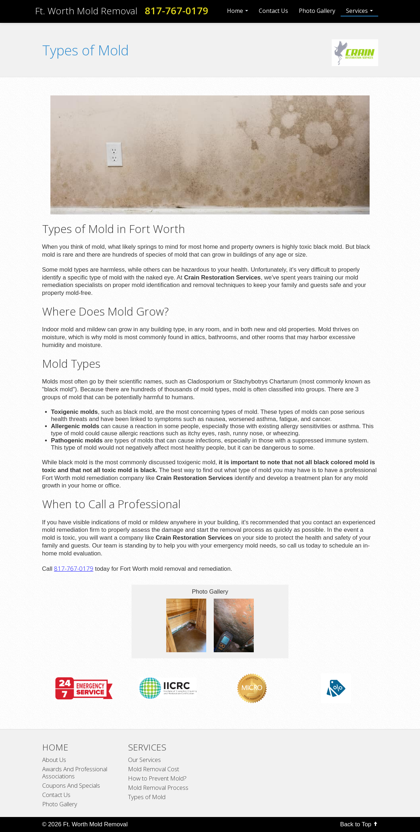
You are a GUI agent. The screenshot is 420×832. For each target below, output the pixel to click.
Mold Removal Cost (153, 769)
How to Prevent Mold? (157, 778)
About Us (54, 759)
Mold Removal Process (158, 787)
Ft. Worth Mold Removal (86, 10)
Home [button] (237, 11)
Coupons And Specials (71, 785)
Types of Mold (146, 797)
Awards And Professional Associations (74, 773)
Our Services (144, 759)
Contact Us (273, 11)
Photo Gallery (317, 11)
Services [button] (359, 11)
